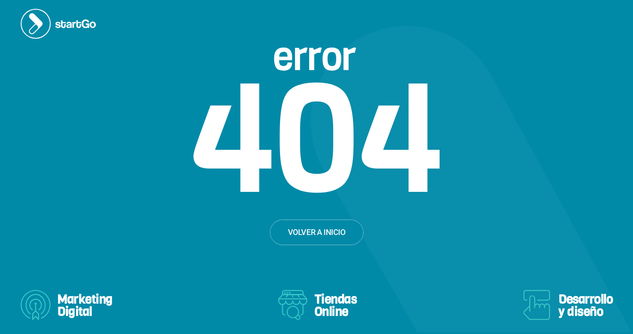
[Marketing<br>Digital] (36, 305)
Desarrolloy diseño (585, 305)
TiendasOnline (335, 305)
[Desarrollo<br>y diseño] (537, 305)
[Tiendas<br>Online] (293, 305)
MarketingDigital (85, 305)
